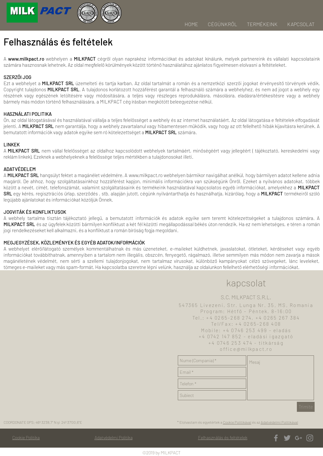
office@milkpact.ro (246, 349)
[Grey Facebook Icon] (275, 437)
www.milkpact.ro (26, 59)
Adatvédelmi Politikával (279, 422)
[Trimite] (306, 407)
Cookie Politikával (237, 422)
